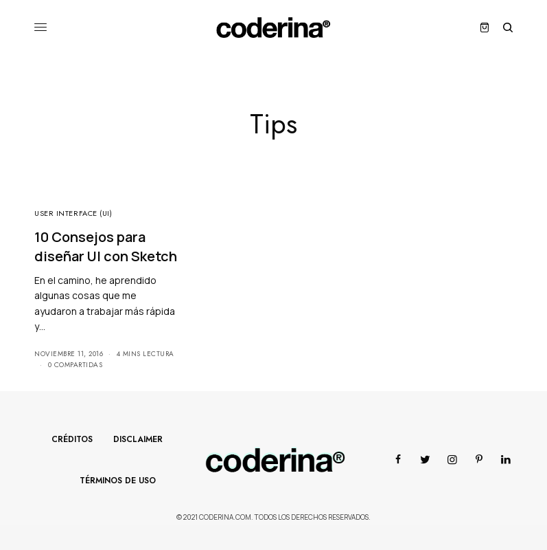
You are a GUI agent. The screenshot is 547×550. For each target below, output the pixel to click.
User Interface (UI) (73, 213)
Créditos (72, 439)
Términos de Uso (118, 480)
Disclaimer (138, 439)
